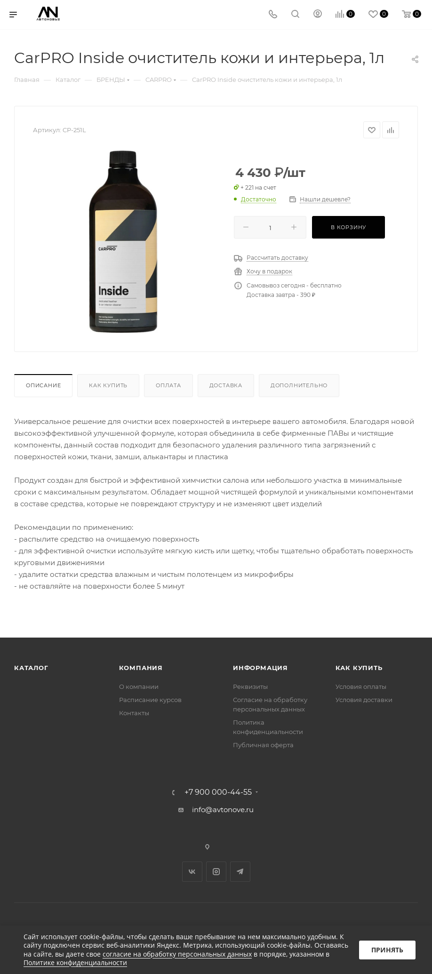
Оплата (168, 385)
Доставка (225, 385)
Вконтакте (192, 872)
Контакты (134, 713)
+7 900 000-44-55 (218, 792)
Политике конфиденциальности (75, 962)
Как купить (108, 385)
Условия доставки (364, 699)
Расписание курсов (150, 699)
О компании (139, 686)
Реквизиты (250, 686)
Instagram (216, 872)
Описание (43, 385)
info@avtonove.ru (223, 809)
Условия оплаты (361, 686)
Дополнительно (299, 385)
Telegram (240, 872)
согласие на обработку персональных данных (177, 954)
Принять (387, 949)
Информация (260, 667)
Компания (141, 667)
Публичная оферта (263, 745)
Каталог (31, 667)
